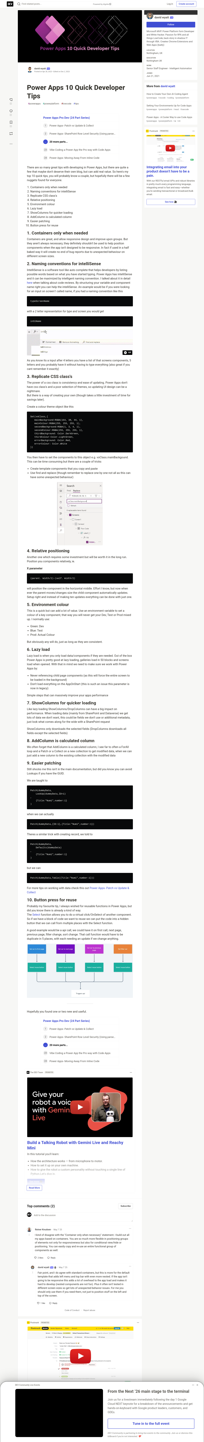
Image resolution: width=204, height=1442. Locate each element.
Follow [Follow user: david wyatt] (171, 24)
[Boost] (11, 134)
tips (76, 103)
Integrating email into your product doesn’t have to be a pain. (167, 171)
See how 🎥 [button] (171, 202)
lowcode (66, 103)
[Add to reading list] (11, 123)
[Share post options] (11, 144)
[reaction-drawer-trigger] (11, 101)
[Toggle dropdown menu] (131, 1072)
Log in (170, 4)
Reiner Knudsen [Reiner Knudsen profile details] (43, 1229)
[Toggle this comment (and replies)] (29, 1234)
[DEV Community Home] (10, 4)
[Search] (19, 4)
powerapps (34, 103)
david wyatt (40, 68)
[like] (39, 1258)
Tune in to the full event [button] (151, 1423)
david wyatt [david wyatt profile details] (45, 1267)
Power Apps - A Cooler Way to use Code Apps (170, 119)
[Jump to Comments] (11, 112)
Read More (34, 1187)
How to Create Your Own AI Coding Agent (170, 96)
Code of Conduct (72, 1310)
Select (36, 914)
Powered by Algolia (102, 4)
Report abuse (89, 1310)
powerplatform (51, 103)
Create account (186, 4)
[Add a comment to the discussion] (83, 1217)
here (29, 282)
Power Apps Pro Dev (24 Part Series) (66, 117)
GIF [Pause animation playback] (127, 352)
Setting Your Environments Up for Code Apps (170, 107)
